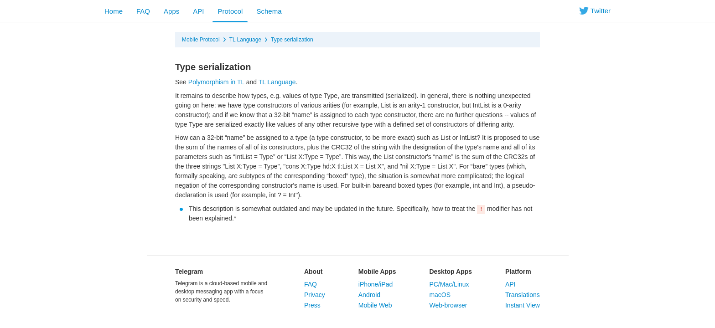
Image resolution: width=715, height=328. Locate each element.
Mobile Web (375, 305)
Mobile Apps (377, 271)
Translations (522, 294)
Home (113, 11)
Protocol (230, 11)
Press (312, 305)
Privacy (314, 294)
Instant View (522, 305)
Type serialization (292, 39)
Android (369, 294)
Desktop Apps (450, 271)
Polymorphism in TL (216, 82)
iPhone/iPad (375, 284)
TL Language (245, 39)
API (198, 11)
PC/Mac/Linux (449, 284)
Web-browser (448, 305)
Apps (171, 11)
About (313, 271)
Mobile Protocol (201, 39)
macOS (440, 294)
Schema (268, 11)
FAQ (143, 11)
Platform (518, 271)
